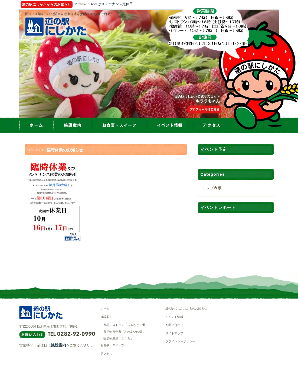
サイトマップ (174, 333)
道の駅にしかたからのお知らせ (186, 308)
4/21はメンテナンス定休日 (112, 4)
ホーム (104, 308)
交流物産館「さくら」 (118, 338)
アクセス (106, 353)
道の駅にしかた (55, 26)
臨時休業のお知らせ (65, 150)
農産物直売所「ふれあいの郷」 (124, 331)
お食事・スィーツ (112, 345)
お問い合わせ (174, 324)
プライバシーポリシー (180, 341)
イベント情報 (174, 316)
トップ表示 (212, 188)
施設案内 (58, 345)
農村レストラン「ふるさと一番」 (125, 324)
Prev (19, 64)
